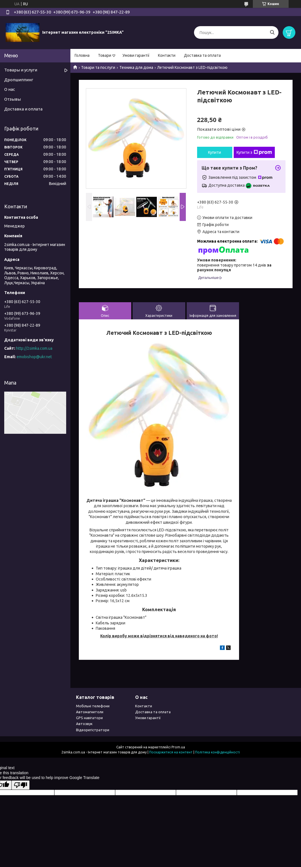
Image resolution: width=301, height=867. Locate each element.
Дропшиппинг (18, 79)
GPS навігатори (89, 718)
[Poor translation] (21, 785)
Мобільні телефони (93, 706)
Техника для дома (136, 67)
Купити (214, 152)
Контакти (166, 55)
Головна (82, 55)
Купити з (254, 152)
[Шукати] (272, 32)
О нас (9, 89)
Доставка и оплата (23, 109)
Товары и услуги (20, 69)
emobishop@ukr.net (34, 357)
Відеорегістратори (92, 730)
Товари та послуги (98, 67)
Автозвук (84, 724)
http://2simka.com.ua (34, 348)
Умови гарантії (136, 55)
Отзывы (12, 99)
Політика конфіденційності (217, 752)
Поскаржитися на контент (171, 752)
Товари (104, 55)
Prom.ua (178, 747)
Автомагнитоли (89, 712)
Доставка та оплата (202, 55)
